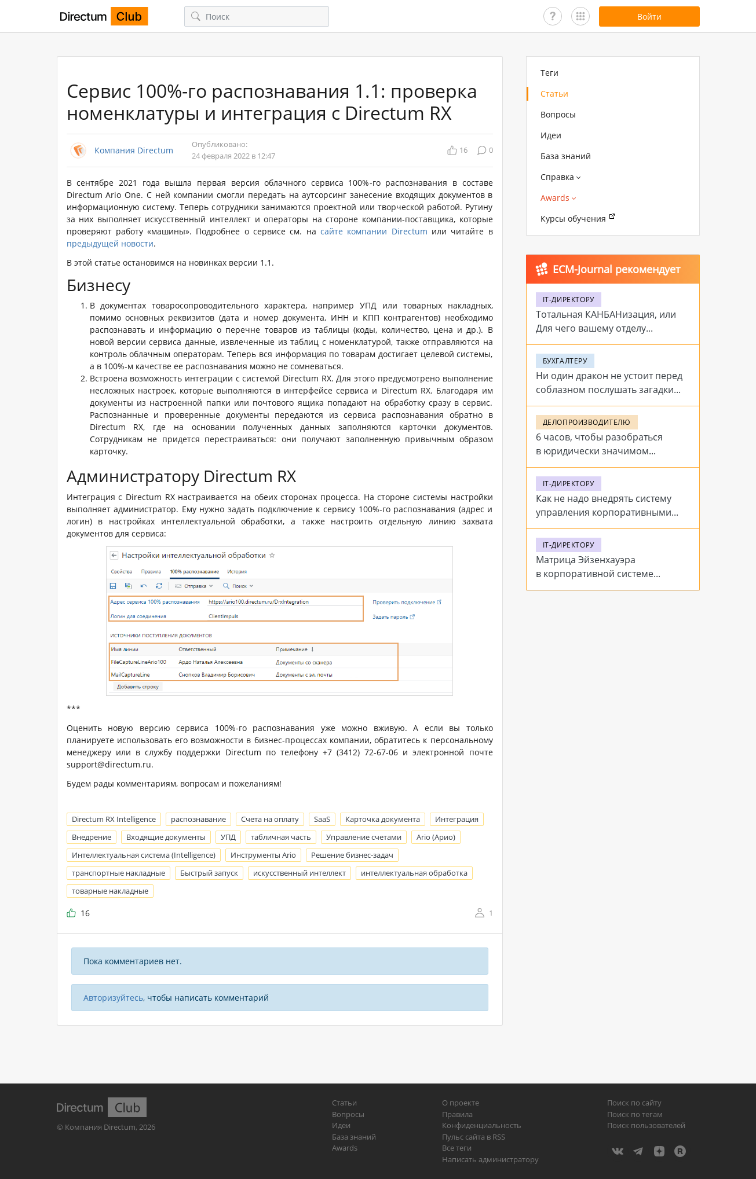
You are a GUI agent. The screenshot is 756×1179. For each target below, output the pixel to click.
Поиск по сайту (634, 1102)
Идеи (550, 135)
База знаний (565, 155)
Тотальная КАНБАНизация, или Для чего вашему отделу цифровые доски (606, 328)
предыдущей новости (110, 243)
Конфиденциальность (481, 1125)
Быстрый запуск (209, 873)
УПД (228, 837)
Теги (549, 72)
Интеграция (457, 819)
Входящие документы (166, 837)
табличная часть (281, 837)
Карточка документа (382, 819)
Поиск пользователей (646, 1125)
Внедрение (91, 837)
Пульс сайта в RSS (473, 1137)
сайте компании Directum (374, 231)
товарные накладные (110, 891)
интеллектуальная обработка (414, 873)
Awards (344, 1148)
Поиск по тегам (635, 1114)
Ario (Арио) (436, 837)
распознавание (198, 819)
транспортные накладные (118, 873)
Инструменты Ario (263, 855)
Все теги (457, 1148)
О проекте (460, 1102)
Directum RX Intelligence (114, 819)
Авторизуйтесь (113, 997)
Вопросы (558, 114)
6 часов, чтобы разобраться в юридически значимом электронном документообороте (610, 451)
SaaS (322, 819)
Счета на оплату (270, 819)
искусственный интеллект (299, 873)
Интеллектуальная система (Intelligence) (144, 855)
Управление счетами (363, 837)
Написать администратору (490, 1159)
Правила (457, 1114)
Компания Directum (133, 150)
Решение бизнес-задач (352, 855)
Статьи (554, 93)
